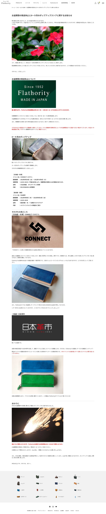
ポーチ (41, 483)
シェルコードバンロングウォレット (56, 260)
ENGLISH (77, 510)
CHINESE (72, 510)
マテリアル (36, 2)
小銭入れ (61, 489)
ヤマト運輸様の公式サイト (29, 129)
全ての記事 (23, 7)
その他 (79, 496)
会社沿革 (67, 510)
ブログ (18, 7)
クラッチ (61, 483)
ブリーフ (23, 476)
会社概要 (62, 510)
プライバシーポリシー (42, 510)
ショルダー (42, 476)
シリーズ (27, 2)
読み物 (73, 2)
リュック (23, 483)
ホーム (13, 7)
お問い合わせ (50, 510)
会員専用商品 (64, 2)
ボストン (61, 476)
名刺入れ (80, 489)
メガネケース (24, 496)
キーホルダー (62, 496)
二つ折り (23, 489)
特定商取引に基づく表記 (31, 510)
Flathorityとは (54, 2)
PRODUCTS (19, 2)
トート (79, 476)
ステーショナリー (44, 496)
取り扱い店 (56, 510)
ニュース (44, 2)
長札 (79, 483)
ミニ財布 (42, 489)
